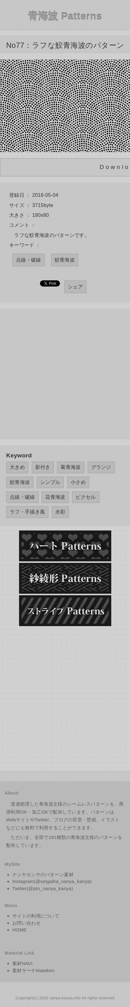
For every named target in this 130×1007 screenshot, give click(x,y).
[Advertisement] (65, 374)
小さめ (78, 482)
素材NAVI (22, 963)
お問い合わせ (26, 923)
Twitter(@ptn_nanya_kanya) (42, 888)
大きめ (17, 467)
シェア (75, 286)
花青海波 (55, 497)
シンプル (50, 482)
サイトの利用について (35, 915)
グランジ (101, 467)
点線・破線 (28, 259)
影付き (42, 467)
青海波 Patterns (65, 16)
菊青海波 (71, 467)
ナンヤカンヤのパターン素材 (42, 874)
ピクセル (86, 497)
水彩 (60, 511)
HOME (19, 929)
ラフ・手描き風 (27, 511)
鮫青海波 (65, 259)
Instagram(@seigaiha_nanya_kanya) (52, 881)
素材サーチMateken (33, 970)
